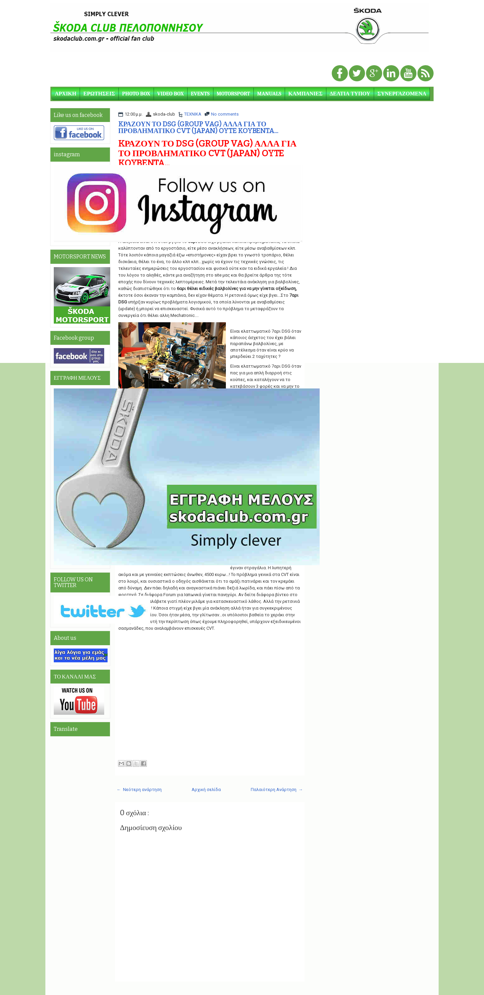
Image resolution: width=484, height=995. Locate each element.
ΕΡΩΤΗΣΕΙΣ (99, 94)
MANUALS (269, 94)
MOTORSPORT (233, 94)
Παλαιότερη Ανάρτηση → (277, 789)
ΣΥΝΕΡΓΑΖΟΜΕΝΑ (402, 94)
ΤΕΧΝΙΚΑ (192, 114)
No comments (225, 114)
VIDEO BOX (170, 94)
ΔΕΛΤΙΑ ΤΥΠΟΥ (350, 94)
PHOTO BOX (136, 94)
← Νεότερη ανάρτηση (139, 789)
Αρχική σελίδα (206, 789)
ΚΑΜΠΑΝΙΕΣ (305, 94)
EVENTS (200, 94)
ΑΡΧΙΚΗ (65, 94)
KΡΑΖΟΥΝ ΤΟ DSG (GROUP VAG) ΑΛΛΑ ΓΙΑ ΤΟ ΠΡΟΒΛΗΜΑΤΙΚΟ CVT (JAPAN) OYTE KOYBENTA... (198, 127)
